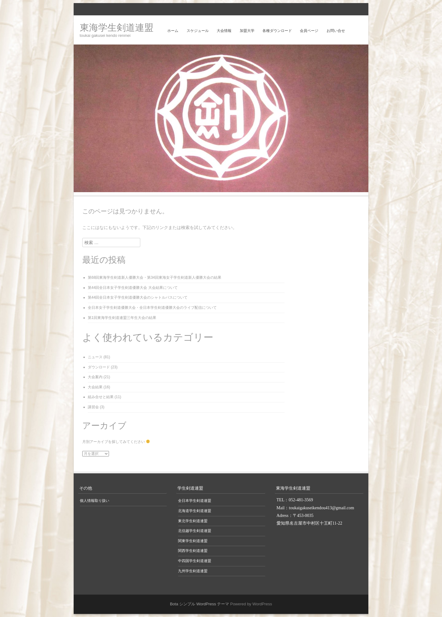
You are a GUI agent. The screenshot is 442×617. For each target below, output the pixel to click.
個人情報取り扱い (94, 501)
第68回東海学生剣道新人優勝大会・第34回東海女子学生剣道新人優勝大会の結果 (154, 277)
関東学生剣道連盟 (192, 541)
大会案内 (95, 377)
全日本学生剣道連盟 (194, 501)
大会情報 (224, 31)
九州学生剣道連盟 (192, 571)
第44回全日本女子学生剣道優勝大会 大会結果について (133, 287)
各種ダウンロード (277, 31)
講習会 (93, 407)
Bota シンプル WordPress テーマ (199, 604)
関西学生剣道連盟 (192, 551)
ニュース (95, 357)
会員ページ (309, 31)
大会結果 (95, 387)
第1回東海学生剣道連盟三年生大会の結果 (122, 318)
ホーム (172, 31)
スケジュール (198, 31)
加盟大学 (247, 31)
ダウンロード (99, 367)
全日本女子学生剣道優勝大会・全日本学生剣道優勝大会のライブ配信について (152, 307)
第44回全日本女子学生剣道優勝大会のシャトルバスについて (138, 297)
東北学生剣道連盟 (192, 521)
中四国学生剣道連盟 (194, 561)
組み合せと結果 (101, 397)
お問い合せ (336, 31)
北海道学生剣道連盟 (194, 511)
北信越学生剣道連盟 (194, 531)
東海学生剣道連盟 (116, 27)
